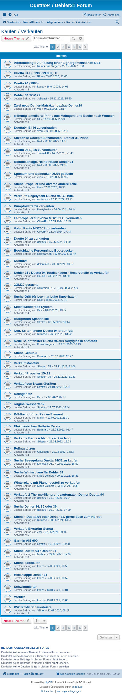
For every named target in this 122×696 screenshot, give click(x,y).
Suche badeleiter (27, 563)
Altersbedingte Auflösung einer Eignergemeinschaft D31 (57, 63)
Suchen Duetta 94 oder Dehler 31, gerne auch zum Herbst (58, 517)
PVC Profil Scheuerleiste (32, 607)
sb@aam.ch (44, 253)
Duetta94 (21, 261)
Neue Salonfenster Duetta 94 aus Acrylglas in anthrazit (55, 341)
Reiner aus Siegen (48, 66)
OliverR (41, 221)
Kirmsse (42, 334)
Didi (39, 310)
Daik (39, 299)
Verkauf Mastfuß (26, 363)
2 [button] (58, 47)
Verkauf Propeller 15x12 (32, 373)
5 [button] (74, 47)
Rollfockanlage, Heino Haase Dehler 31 (43, 162)
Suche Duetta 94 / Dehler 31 (35, 551)
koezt (40, 86)
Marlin (40, 417)
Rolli (39, 141)
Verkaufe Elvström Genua (33, 528)
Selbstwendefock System (33, 307)
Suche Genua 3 (25, 353)
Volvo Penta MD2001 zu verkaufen (40, 228)
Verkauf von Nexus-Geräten (35, 383)
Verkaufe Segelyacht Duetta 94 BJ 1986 (44, 196)
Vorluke (19, 597)
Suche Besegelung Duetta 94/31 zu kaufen (46, 460)
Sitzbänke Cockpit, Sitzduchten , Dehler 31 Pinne (51, 138)
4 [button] (69, 47)
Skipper (41, 441)
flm (39, 187)
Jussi (40, 177)
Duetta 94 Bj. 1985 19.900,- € (35, 73)
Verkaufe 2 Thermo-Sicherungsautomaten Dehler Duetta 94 (59, 494)
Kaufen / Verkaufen (22, 31)
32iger (41, 610)
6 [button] (80, 47)
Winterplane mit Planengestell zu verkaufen (47, 482)
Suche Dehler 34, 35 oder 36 (35, 506)
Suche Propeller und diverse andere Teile (45, 184)
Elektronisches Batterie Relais (37, 426)
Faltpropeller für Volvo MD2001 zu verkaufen (48, 218)
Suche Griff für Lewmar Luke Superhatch (45, 296)
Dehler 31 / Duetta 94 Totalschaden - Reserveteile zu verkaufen (61, 272)
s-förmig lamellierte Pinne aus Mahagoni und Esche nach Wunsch (64, 116)
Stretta (41, 322)
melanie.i (42, 199)
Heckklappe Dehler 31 (30, 575)
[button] (85, 47)
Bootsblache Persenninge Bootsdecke (43, 250)
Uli (38, 119)
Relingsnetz (23, 394)
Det (39, 397)
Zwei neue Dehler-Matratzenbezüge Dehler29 (48, 105)
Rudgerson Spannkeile (31, 319)
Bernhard (42, 356)
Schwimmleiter (25, 586)
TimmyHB (43, 153)
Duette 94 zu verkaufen (31, 238)
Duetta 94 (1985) (26, 83)
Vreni (40, 130)
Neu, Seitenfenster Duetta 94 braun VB (43, 331)
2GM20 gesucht (26, 284)
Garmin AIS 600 (26, 540)
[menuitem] (13, 15)
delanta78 (43, 264)
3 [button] (63, 47)
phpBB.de (77, 687)
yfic (39, 108)
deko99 (41, 241)
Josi (39, 531)
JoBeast (42, 98)
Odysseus (43, 451)
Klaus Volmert (45, 475)
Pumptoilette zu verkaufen (34, 206)
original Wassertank (29, 404)
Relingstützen (24, 448)
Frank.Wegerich (46, 344)
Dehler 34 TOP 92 (27, 95)
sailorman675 (45, 287)
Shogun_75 (44, 366)
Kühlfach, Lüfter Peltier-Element (38, 414)
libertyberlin (44, 209)
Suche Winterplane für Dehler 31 (38, 472)
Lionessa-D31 (45, 463)
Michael (41, 554)
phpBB (48, 682)
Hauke (41, 275)
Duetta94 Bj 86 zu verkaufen (35, 127)
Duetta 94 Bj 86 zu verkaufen (36, 150)
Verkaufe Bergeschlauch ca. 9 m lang (42, 438)
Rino (40, 76)
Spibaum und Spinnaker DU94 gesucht (43, 174)
